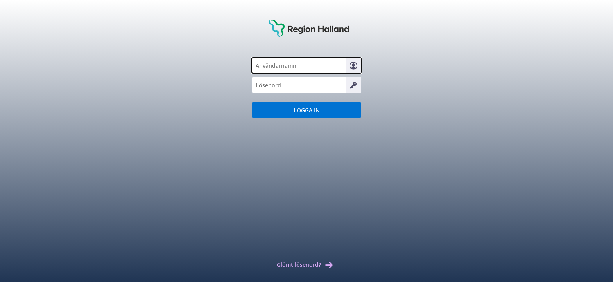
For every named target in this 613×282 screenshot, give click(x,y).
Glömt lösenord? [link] (299, 264)
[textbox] (306, 65)
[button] (306, 110)
